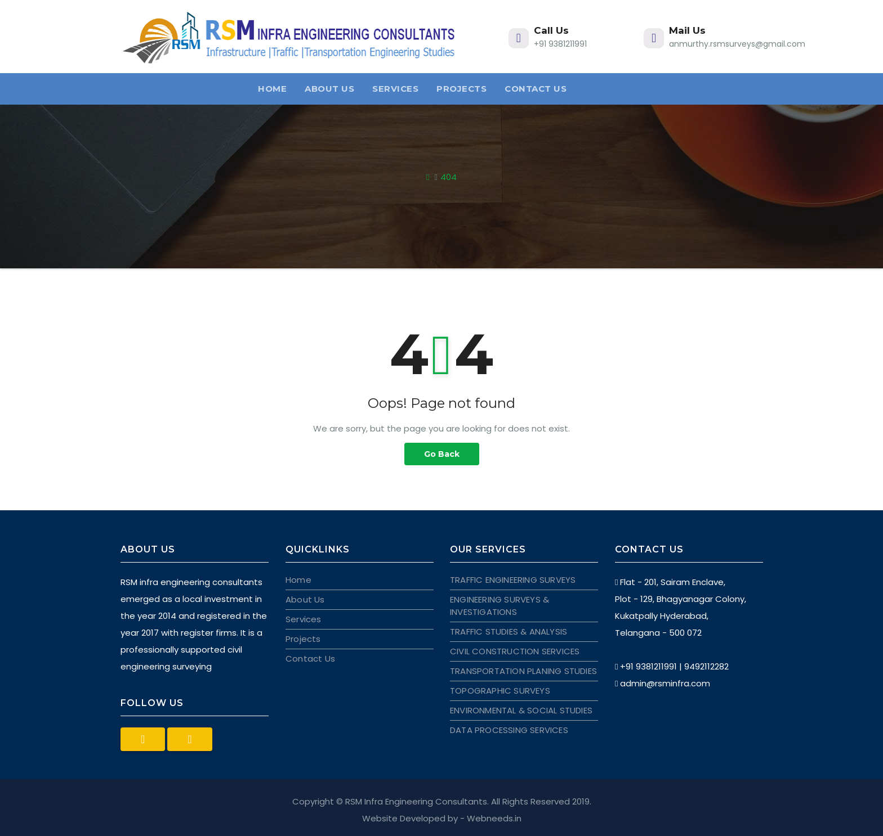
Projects (461, 88)
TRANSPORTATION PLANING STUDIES (523, 671)
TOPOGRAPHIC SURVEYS (500, 690)
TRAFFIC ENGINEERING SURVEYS (513, 580)
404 (448, 177)
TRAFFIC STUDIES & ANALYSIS (508, 631)
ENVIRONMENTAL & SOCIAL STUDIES (521, 710)
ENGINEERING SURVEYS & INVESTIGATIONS (499, 606)
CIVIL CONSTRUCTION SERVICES (514, 651)
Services (395, 88)
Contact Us (536, 88)
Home (272, 88)
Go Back (442, 454)
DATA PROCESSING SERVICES (509, 730)
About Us (329, 88)
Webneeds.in (494, 818)
